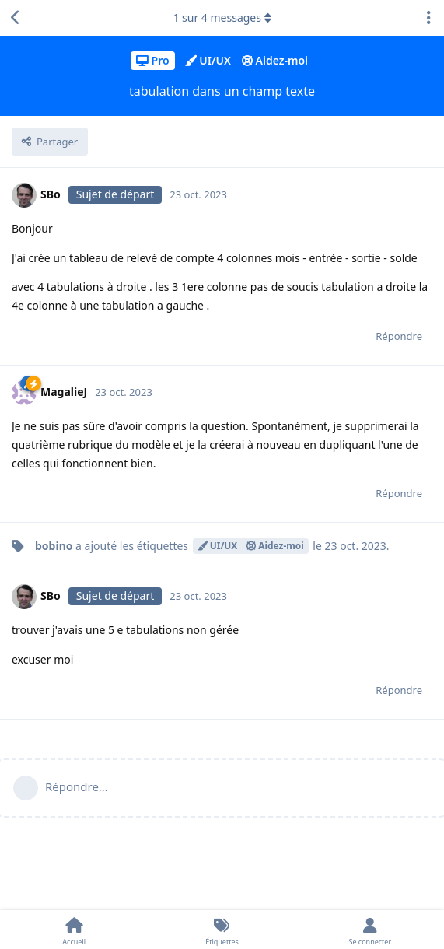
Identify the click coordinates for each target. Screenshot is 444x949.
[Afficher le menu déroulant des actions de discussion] (428, 18)
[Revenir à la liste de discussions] (15, 18)
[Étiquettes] (221, 929)
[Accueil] (73, 929)
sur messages (222, 17)
